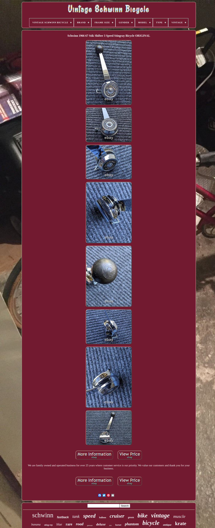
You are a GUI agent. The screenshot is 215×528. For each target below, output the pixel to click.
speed (89, 516)
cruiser (117, 516)
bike (143, 515)
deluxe (101, 524)
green (131, 517)
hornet (118, 525)
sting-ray (48, 524)
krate (180, 523)
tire (110, 525)
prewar (90, 525)
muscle (179, 516)
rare (69, 524)
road (80, 524)
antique (167, 524)
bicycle (150, 523)
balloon (102, 517)
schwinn (42, 515)
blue (59, 524)
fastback (63, 517)
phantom (132, 524)
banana (36, 524)
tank (76, 516)
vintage (160, 515)
